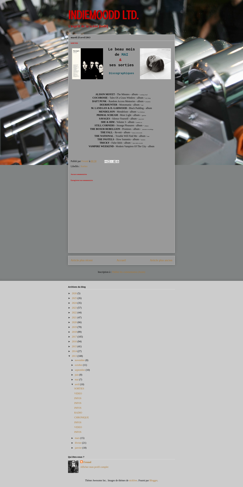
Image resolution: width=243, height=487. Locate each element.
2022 (74, 312)
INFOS (77, 398)
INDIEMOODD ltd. (103, 15)
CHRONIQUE (81, 417)
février (78, 443)
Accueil (121, 260)
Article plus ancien (161, 260)
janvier (78, 447)
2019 (74, 327)
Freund (87, 462)
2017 (74, 336)
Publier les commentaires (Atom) (128, 272)
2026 (74, 293)
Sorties (84, 166)
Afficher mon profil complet (94, 467)
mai (77, 379)
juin (77, 374)
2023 (74, 307)
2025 (74, 298)
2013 (74, 356)
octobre (79, 365)
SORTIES (79, 388)
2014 (74, 351)
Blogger (153, 480)
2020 (74, 322)
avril (77, 384)
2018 (74, 332)
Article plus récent (82, 260)
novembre (80, 360)
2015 (74, 346)
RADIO (78, 412)
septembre (80, 370)
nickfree (133, 480)
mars (77, 438)
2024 (74, 303)
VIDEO (78, 393)
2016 (74, 341)
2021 (74, 317)
